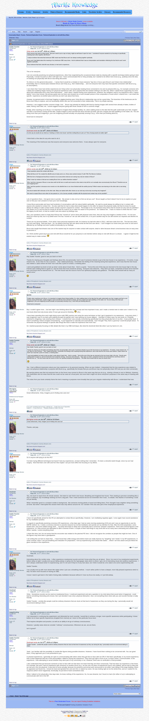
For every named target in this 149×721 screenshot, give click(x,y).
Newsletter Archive (95, 12)
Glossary (107, 12)
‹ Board (16, 696)
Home (13, 32)
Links (84, 12)
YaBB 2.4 (85, 711)
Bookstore (36, 12)
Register (42, 17)
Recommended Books (72, 12)
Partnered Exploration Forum (34, 35)
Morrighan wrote (32, 419)
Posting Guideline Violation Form (81, 705)
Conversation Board (14, 35)
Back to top (12, 123)
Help (19, 32)
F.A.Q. (28, 12)
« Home (11, 696)
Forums (23, 35)
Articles (45, 12)
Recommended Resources (122, 12)
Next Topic (136, 37)
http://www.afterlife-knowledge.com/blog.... (82, 25)
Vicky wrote (31, 51)
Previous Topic (129, 37)
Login (37, 17)
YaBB (64, 712)
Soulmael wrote (32, 131)
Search (25, 32)
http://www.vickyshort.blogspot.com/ (36, 157)
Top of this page (23, 696)
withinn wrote (31, 169)
